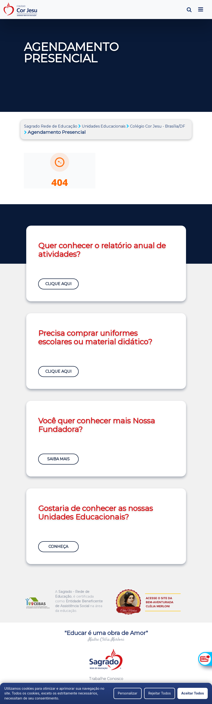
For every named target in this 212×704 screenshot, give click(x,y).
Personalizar (127, 693)
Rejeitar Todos (159, 693)
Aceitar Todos (192, 693)
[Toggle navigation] (200, 9)
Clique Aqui (58, 284)
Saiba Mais (58, 459)
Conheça (58, 546)
